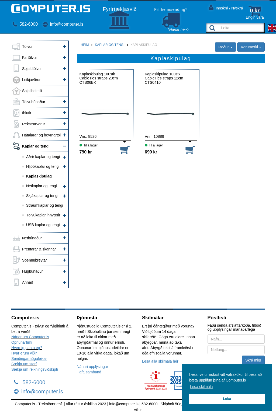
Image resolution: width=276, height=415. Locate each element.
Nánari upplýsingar (92, 366)
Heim (85, 45)
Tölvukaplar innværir (43, 215)
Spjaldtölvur (32, 68)
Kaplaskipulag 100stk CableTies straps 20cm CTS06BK (99, 78)
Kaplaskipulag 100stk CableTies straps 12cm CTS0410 (164, 78)
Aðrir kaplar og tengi (43, 157)
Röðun (225, 47)
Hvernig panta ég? (26, 348)
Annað (27, 282)
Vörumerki (251, 47)
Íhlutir (26, 113)
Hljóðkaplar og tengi (43, 166)
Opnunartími (21, 342)
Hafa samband (89, 372)
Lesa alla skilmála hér (160, 361)
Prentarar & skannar (39, 249)
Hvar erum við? (24, 353)
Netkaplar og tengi (41, 186)
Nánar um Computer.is (30, 337)
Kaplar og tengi (36, 146)
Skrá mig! (253, 360)
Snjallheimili (32, 91)
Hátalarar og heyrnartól (41, 135)
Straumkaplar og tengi (44, 205)
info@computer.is (63, 24)
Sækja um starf (24, 364)
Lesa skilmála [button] (201, 386)
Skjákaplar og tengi (42, 195)
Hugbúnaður (32, 271)
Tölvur (27, 46)
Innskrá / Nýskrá (226, 7)
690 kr (151, 152)
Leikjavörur (31, 80)
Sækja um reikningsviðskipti (34, 369)
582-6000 (25, 24)
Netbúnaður (32, 238)
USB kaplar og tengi (43, 225)
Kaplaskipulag (39, 176)
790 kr (86, 152)
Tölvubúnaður (33, 102)
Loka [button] (227, 399)
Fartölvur (29, 57)
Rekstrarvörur (33, 124)
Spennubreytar (34, 260)
